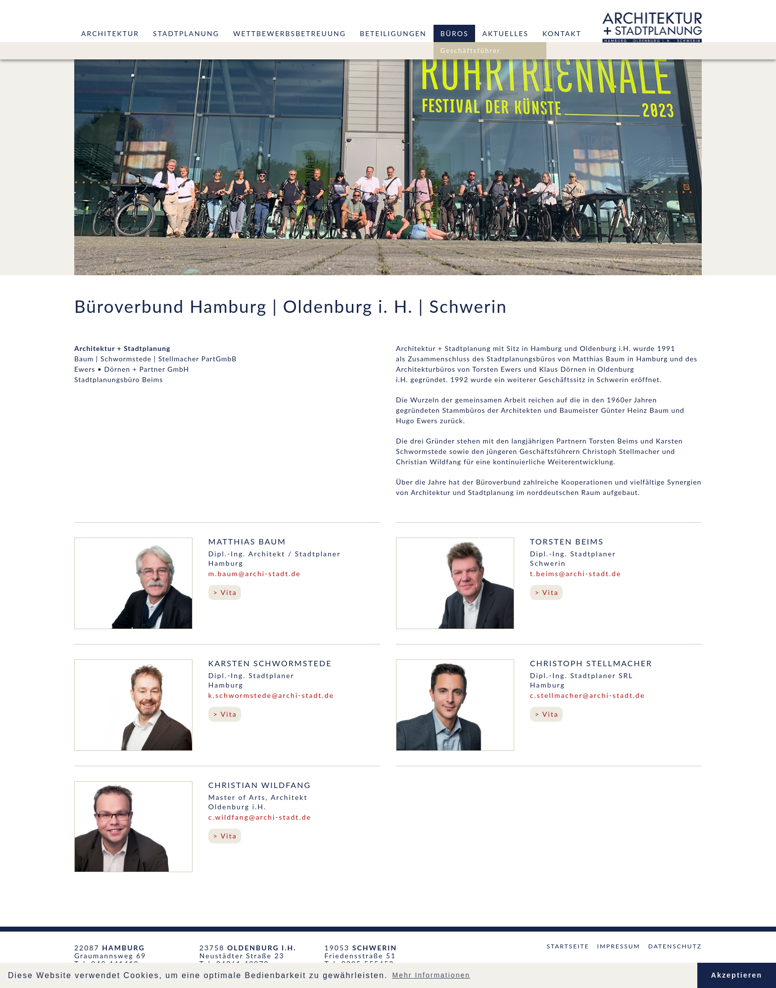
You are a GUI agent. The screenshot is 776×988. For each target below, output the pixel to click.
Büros (454, 33)
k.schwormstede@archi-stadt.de (271, 695)
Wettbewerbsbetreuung (289, 33)
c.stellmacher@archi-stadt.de (587, 695)
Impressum (618, 946)
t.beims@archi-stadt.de (575, 573)
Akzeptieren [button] (737, 975)
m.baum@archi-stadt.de (254, 573)
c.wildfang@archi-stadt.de (259, 817)
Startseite (567, 946)
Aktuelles (505, 33)
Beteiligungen (393, 33)
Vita (229, 592)
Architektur (110, 33)
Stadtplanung (186, 33)
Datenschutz (675, 946)
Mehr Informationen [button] (431, 975)
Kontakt (562, 33)
